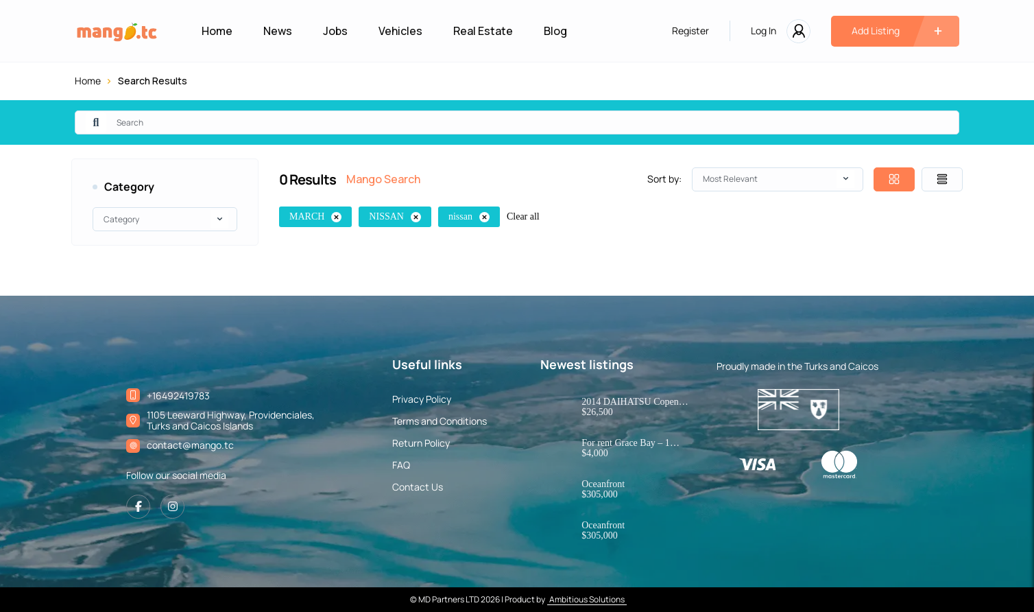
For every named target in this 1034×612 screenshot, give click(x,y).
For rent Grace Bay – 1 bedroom (625, 443)
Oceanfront (603, 484)
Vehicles (400, 30)
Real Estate (483, 30)
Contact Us (417, 487)
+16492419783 (178, 395)
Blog (555, 30)
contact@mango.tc (190, 444)
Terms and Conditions (439, 421)
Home (217, 30)
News (277, 30)
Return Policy (421, 443)
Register (690, 30)
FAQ (401, 465)
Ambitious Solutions (587, 599)
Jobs (335, 30)
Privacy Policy (421, 399)
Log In (763, 30)
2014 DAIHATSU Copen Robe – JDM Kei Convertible (630, 402)
